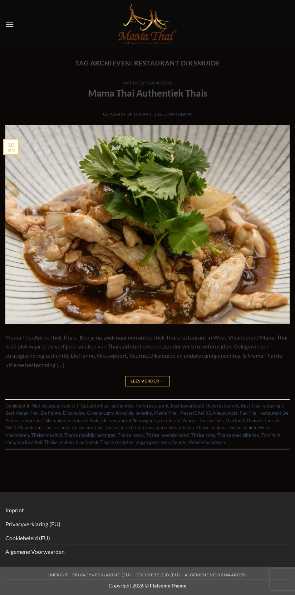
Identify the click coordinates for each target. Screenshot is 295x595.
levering (144, 413)
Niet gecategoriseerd (147, 83)
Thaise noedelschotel (167, 435)
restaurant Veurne (178, 420)
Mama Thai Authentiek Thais (147, 93)
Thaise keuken (211, 427)
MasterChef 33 (195, 413)
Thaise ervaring (87, 427)
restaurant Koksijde (87, 420)
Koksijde (124, 413)
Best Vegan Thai (22, 413)
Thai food (234, 420)
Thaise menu (131, 435)
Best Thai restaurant (262, 406)
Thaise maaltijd (46, 435)
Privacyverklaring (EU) (32, 524)
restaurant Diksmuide (42, 420)
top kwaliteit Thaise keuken (45, 442)
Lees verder (147, 380)
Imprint (14, 510)
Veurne (179, 442)
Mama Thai (165, 413)
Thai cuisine (211, 420)
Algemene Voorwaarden (35, 551)
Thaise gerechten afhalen (168, 427)
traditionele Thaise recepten (104, 442)
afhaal (103, 406)
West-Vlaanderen (207, 442)
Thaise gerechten (122, 427)
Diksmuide (74, 413)
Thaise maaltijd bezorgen (89, 435)
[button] (9, 24)
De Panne (51, 413)
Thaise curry (56, 427)
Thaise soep (203, 435)
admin (185, 114)
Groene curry (100, 413)
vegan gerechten (153, 442)
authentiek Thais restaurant (140, 406)
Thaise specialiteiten (238, 435)
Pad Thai (248, 413)
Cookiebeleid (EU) (27, 538)
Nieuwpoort (225, 413)
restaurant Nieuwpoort (133, 420)
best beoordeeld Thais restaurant (205, 406)
